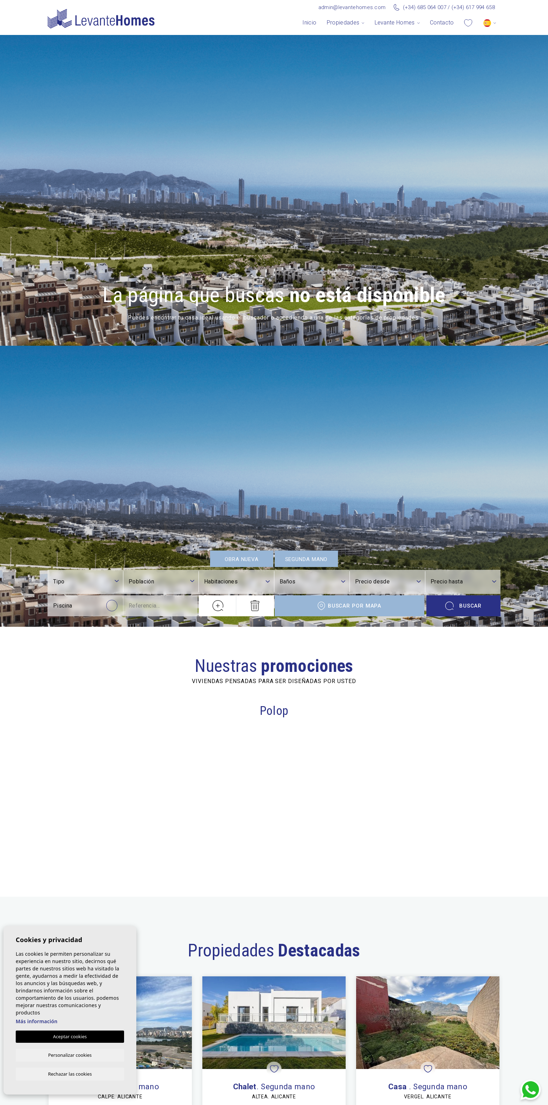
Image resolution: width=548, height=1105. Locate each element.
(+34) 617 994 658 (473, 7)
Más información (37, 1020)
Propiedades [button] (343, 22)
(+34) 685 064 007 (424, 7)
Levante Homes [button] (395, 22)
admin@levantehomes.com (352, 7)
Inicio (309, 22)
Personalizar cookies (70, 1054)
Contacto (442, 22)
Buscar (463, 1008)
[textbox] (161, 984)
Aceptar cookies (70, 1036)
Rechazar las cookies (70, 1073)
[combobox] (161, 985)
